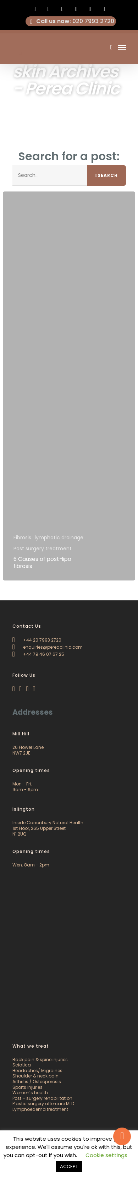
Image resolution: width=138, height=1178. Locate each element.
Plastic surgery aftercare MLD (43, 1104)
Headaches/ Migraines (37, 1071)
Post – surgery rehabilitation (42, 1098)
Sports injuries (27, 1087)
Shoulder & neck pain (35, 1076)
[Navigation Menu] (122, 47)
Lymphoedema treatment (40, 1109)
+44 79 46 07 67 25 (38, 654)
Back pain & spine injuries (40, 1060)
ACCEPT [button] (69, 1166)
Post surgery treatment (42, 548)
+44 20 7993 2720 (36, 640)
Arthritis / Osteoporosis (36, 1082)
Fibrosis (22, 537)
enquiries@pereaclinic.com (47, 647)
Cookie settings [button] (106, 1155)
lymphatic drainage (59, 537)
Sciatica (21, 1065)
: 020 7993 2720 (71, 21)
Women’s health (30, 1093)
